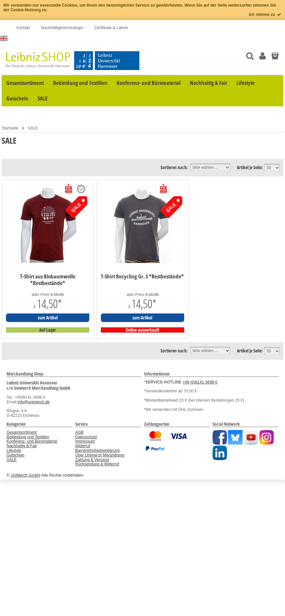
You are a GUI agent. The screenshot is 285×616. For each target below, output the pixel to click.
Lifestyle (14, 450)
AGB (79, 432)
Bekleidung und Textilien (28, 437)
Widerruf (82, 446)
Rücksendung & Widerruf (97, 464)
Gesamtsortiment (22, 432)
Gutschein (15, 455)
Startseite (10, 128)
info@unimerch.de (33, 402)
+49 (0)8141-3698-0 (200, 382)
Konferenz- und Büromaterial (32, 441)
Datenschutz (86, 437)
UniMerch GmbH (25, 475)
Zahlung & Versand (92, 459)
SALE (33, 128)
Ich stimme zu (265, 14)
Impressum (85, 441)
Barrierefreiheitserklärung (97, 450)
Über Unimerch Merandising (99, 455)
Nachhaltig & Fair (22, 446)
